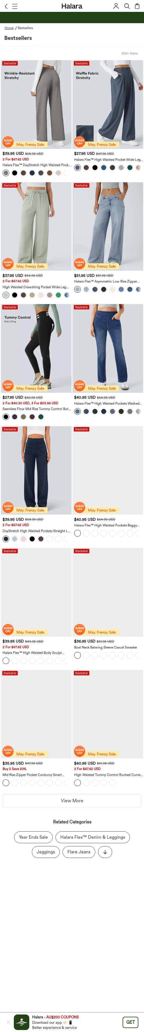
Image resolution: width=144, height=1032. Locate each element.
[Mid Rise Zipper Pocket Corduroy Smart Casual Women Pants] (36, 714)
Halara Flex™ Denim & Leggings (92, 837)
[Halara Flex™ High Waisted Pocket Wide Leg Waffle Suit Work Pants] (107, 104)
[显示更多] (105, 852)
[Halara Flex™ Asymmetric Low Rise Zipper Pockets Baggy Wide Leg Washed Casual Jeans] (107, 226)
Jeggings (46, 852)
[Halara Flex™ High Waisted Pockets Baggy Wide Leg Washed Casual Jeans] (107, 470)
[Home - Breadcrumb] (11, 28)
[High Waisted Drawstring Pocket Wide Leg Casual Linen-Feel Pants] (36, 226)
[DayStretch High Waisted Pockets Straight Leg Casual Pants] (36, 470)
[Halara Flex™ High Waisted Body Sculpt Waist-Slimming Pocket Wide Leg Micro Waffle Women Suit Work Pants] (36, 592)
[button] (6, 6)
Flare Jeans (78, 852)
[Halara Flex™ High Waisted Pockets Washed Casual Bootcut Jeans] (107, 348)
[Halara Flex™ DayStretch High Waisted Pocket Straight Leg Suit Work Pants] (36, 104)
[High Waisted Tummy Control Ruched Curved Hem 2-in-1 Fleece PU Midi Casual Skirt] (107, 714)
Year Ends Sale (33, 837)
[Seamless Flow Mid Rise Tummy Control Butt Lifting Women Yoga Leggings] (36, 348)
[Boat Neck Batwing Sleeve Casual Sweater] (107, 592)
